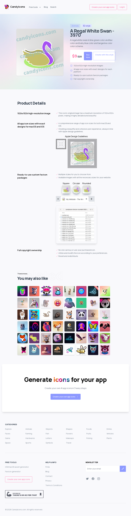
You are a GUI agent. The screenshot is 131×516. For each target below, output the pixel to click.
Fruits (88, 433)
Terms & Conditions (53, 485)
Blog (46, 7)
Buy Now (88, 56)
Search (53, 7)
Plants (109, 438)
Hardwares (30, 438)
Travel (68, 443)
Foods (89, 429)
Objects (49, 429)
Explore (8, 429)
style (86, 25)
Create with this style (104, 55)
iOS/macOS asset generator (17, 467)
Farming (28, 433)
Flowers (69, 433)
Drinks (109, 429)
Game (7, 438)
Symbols (49, 443)
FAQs (47, 467)
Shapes (69, 429)
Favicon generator (13, 471)
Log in (122, 7)
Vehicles (110, 433)
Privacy (48, 480)
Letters (49, 438)
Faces (7, 433)
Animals (28, 429)
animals (75, 25)
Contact (48, 476)
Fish (47, 433)
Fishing (89, 438)
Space (7, 443)
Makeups (70, 438)
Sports (28, 443)
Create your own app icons (103, 7)
